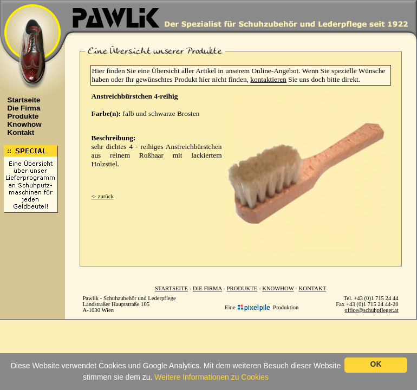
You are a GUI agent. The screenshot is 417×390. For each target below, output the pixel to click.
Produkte (20, 116)
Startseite (21, 100)
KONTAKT (313, 288)
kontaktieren (268, 79)
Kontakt (18, 132)
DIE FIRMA (207, 288)
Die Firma (21, 108)
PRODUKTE (241, 288)
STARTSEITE (171, 288)
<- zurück (103, 196)
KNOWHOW (278, 288)
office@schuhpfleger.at (371, 310)
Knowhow (22, 124)
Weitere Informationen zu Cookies (211, 377)
